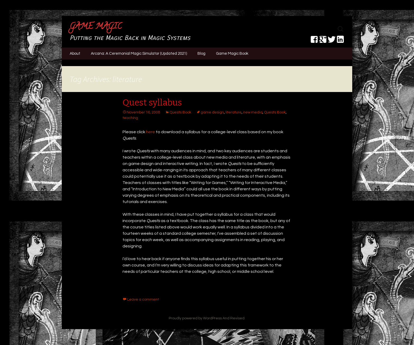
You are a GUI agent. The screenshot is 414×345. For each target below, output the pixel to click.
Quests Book (180, 112)
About (75, 54)
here (150, 132)
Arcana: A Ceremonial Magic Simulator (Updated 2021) (139, 54)
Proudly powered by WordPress (195, 318)
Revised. (237, 318)
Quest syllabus (152, 103)
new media (252, 112)
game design (212, 112)
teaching (130, 118)
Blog (201, 54)
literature (233, 112)
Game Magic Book (232, 54)
